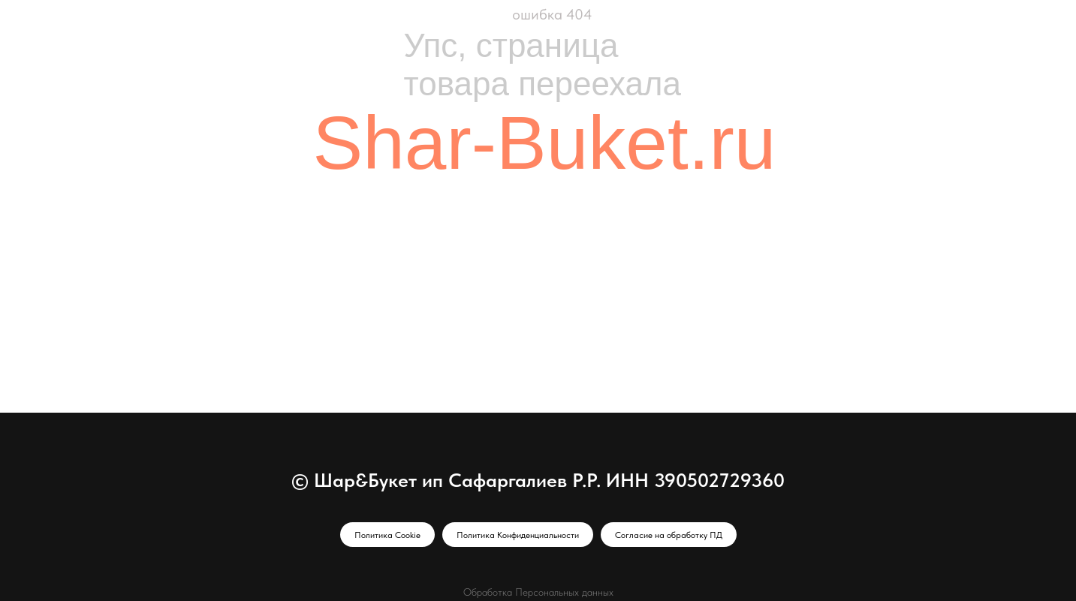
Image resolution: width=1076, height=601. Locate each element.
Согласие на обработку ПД (668, 535)
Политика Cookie (387, 535)
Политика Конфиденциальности (518, 535)
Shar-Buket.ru (544, 143)
